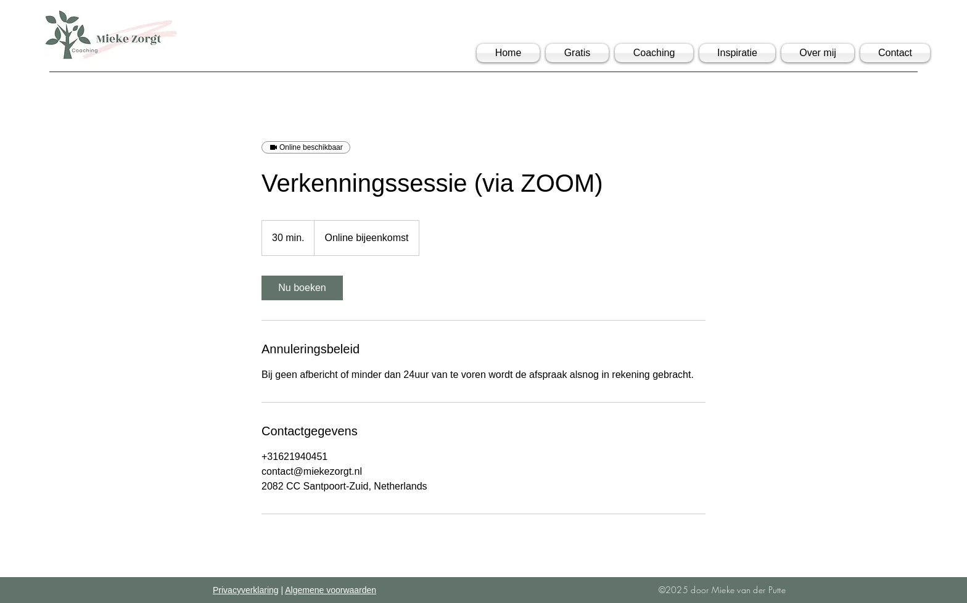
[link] (302, 288)
